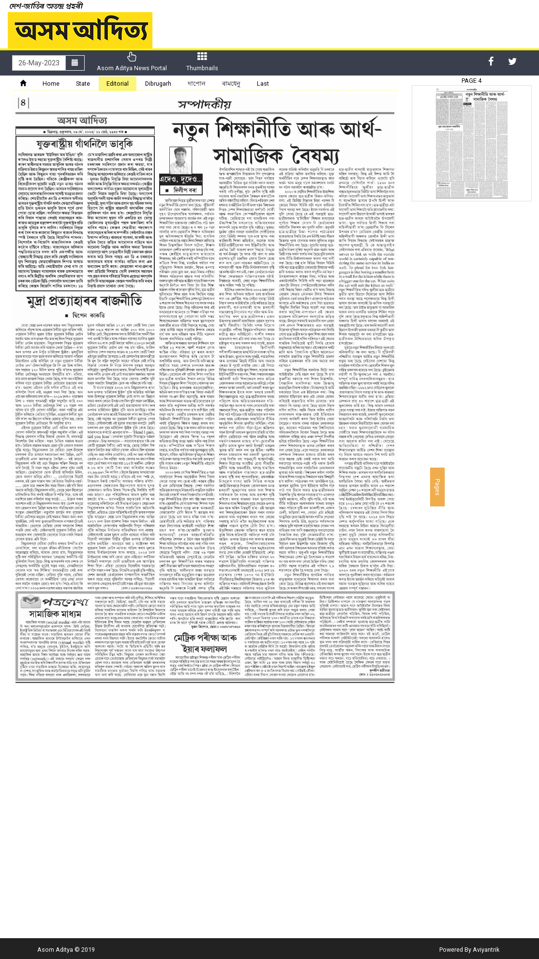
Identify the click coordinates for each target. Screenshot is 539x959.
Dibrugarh (158, 83)
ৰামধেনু (231, 83)
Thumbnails (202, 62)
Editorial (117, 83)
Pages (437, 486)
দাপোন (197, 83)
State (83, 83)
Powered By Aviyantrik (469, 949)
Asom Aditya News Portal (132, 62)
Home (51, 83)
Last (263, 83)
